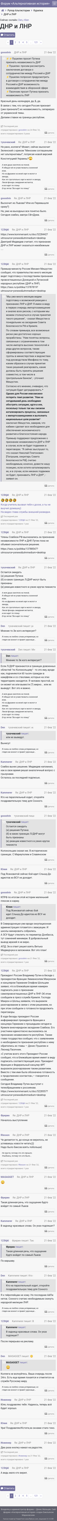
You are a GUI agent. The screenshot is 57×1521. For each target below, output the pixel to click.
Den (20, 20)
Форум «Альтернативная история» (25, 3)
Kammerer (6, 761)
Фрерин (5, 1115)
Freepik (18, 1519)
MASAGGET (7, 1177)
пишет (14, 655)
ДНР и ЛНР (10, 14)
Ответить (9, 34)
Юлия (4, 869)
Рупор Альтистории (19, 10)
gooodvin (6, 52)
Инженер (6, 1399)
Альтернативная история (23, 1512)
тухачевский (8, 142)
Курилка (38, 10)
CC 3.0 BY (50, 1519)
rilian (26, 20)
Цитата (51, 133)
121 (36, 42)
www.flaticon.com (31, 1519)
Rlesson (5, 1135)
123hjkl (5, 229)
